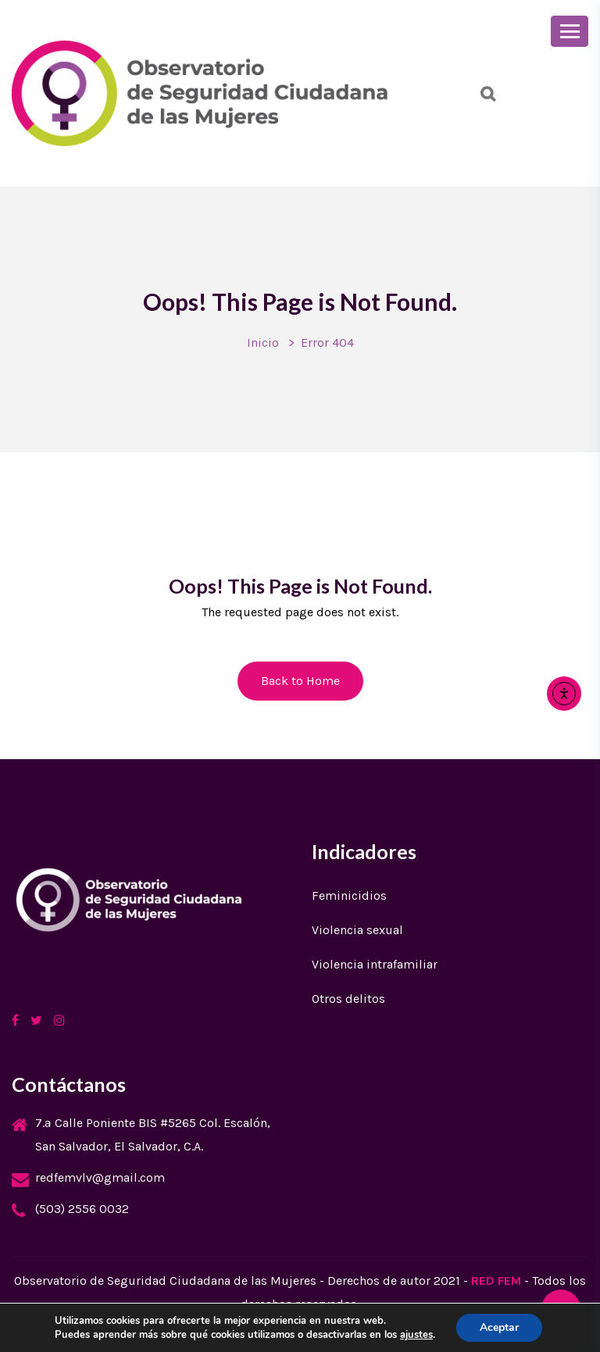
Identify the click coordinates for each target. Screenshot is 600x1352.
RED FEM (496, 1280)
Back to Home (300, 680)
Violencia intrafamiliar (375, 964)
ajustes (416, 1335)
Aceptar (499, 1327)
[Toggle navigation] (569, 31)
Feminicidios (349, 895)
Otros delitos (348, 998)
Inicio (263, 342)
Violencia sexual (357, 929)
